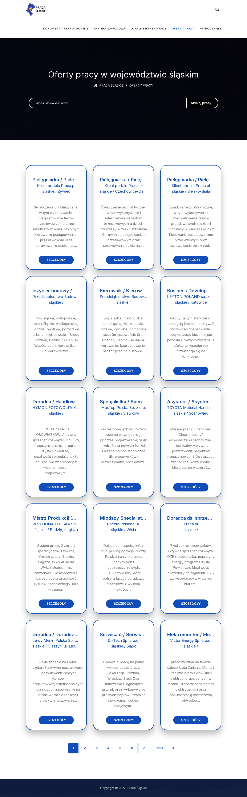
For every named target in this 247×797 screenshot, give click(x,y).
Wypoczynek (211, 28)
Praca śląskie (109, 85)
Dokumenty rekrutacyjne (65, 28)
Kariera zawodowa (109, 28)
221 (160, 748)
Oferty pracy (183, 28)
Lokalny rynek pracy (148, 28)
